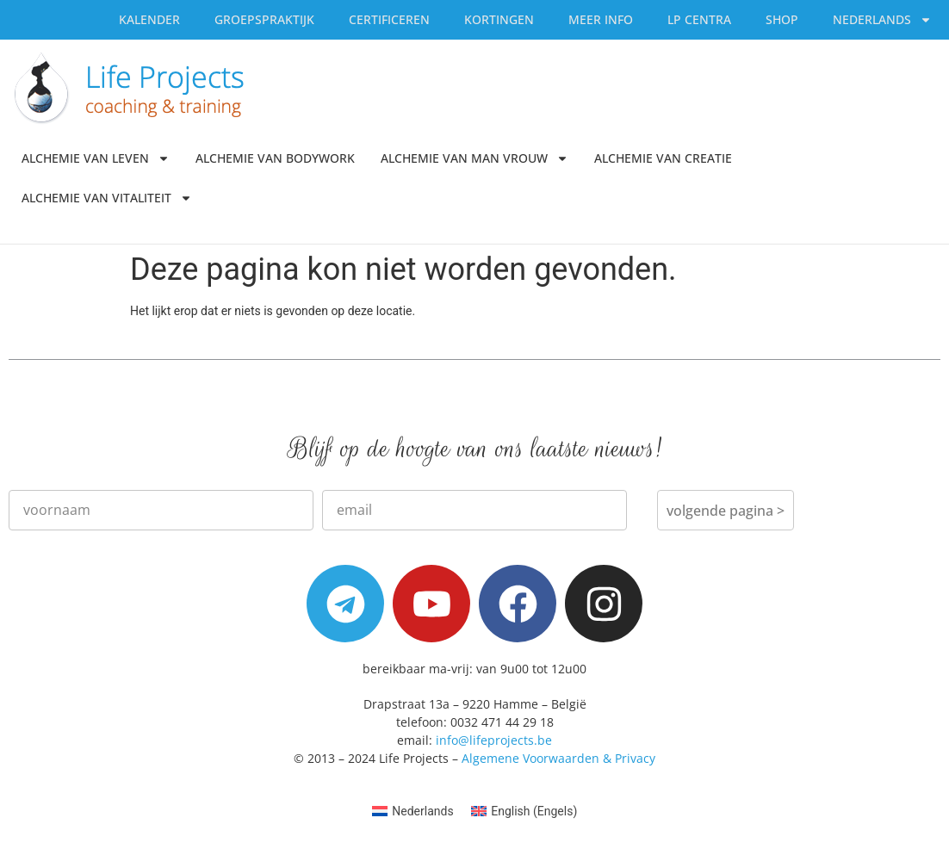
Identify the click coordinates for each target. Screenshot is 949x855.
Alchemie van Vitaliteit (107, 198)
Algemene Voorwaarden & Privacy (558, 758)
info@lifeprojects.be (494, 740)
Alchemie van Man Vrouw (474, 158)
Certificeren (389, 19)
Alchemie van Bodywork (275, 158)
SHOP (782, 19)
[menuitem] (882, 20)
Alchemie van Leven (96, 158)
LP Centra (699, 19)
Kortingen (499, 19)
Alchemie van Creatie (663, 158)
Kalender (149, 19)
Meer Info (600, 19)
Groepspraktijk (264, 19)
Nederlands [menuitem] (422, 811)
